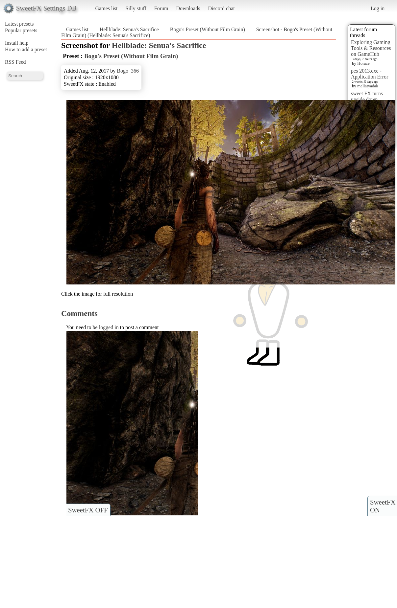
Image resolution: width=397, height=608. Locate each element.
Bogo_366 (128, 71)
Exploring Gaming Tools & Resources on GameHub (371, 48)
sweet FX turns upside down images (367, 99)
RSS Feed (15, 62)
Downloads (188, 8)
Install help (17, 43)
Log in (378, 8)
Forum (161, 8)
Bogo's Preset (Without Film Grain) (207, 29)
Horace (363, 63)
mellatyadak (367, 85)
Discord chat (221, 8)
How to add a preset (26, 49)
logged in (109, 327)
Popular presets (21, 30)
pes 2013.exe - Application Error (369, 73)
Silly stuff (136, 8)
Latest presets (19, 24)
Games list (106, 8)
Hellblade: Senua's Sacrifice (129, 29)
